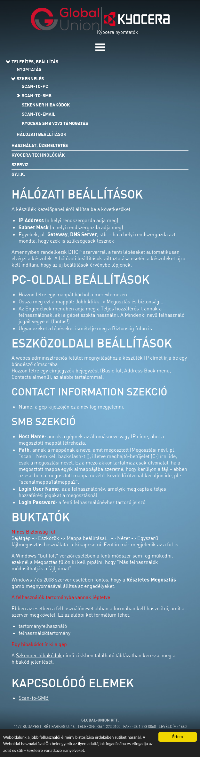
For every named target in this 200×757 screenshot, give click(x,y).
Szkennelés (30, 79)
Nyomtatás (29, 69)
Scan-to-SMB (37, 95)
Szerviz (20, 165)
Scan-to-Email (38, 114)
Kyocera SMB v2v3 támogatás (55, 123)
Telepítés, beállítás (35, 62)
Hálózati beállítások (41, 134)
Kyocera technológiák (38, 155)
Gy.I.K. (18, 174)
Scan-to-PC (35, 86)
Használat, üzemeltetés (40, 145)
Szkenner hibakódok (46, 105)
